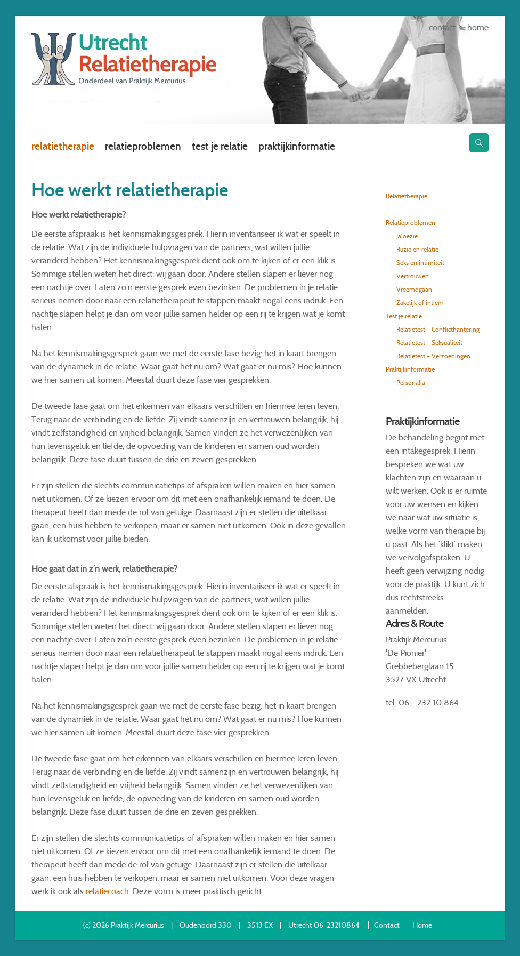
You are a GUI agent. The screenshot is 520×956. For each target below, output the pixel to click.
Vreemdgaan (414, 289)
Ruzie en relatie (417, 249)
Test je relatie (220, 146)
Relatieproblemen (143, 146)
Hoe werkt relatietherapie (431, 209)
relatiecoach (107, 891)
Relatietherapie (62, 146)
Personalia (410, 383)
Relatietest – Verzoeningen (433, 356)
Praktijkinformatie (296, 146)
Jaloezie (407, 236)
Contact (442, 27)
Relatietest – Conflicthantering (438, 329)
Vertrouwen (412, 276)
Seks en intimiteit (420, 263)
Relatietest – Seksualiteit (429, 343)
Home (478, 27)
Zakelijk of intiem (420, 303)
